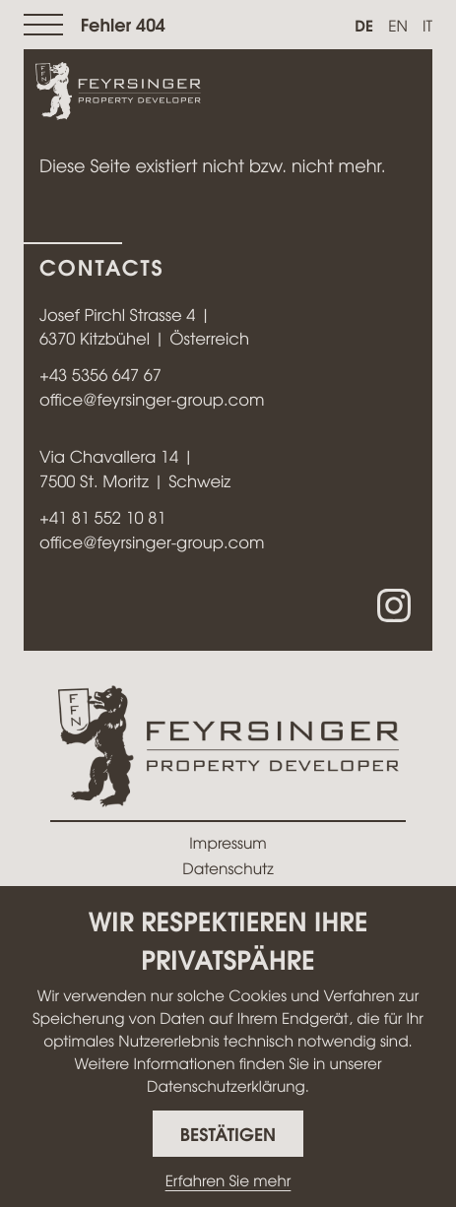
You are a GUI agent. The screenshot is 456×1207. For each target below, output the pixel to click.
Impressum (227, 842)
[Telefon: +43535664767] (100, 375)
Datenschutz (227, 868)
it (427, 25)
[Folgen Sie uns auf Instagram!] (394, 605)
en (398, 25)
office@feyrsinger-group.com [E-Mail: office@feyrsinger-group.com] (151, 400)
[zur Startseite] (118, 92)
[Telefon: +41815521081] (102, 518)
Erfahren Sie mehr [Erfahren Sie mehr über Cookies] (228, 1180)
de (364, 24)
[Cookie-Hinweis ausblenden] (228, 1134)
